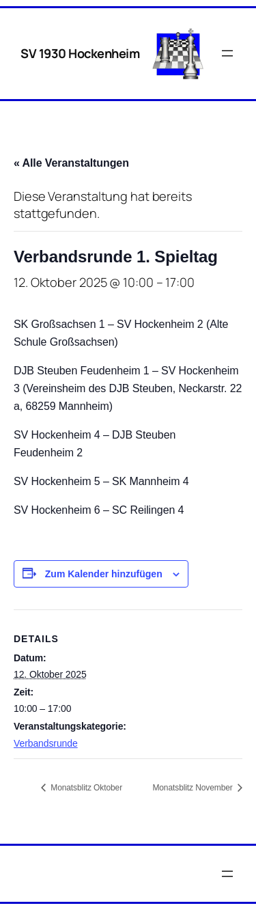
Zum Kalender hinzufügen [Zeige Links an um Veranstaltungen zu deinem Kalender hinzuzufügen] (103, 573)
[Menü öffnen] (227, 53)
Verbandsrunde (46, 743)
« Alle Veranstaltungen (71, 163)
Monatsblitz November (193, 787)
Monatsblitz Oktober (85, 787)
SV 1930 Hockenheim (79, 53)
